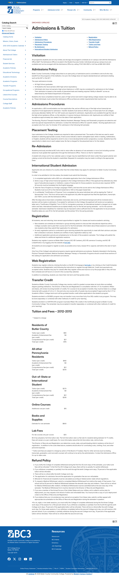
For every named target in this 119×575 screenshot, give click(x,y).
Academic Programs (10, 81)
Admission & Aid (54, 10)
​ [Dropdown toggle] (42, 10)
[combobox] (100, 19)
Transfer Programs (9, 86)
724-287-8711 (12, 553)
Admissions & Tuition (10, 55)
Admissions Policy (41, 40)
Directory (55, 543)
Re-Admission (40, 47)
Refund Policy (93, 47)
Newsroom (55, 536)
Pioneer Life (71, 10)
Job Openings (56, 546)
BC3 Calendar (56, 549)
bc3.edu (67, 243)
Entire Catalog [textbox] (6, 26)
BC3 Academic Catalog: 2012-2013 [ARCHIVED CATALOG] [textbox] (99, 19)
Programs (36, 10)
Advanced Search (8, 33)
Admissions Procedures (43, 42)
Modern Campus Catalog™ (83, 574)
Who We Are (104, 10)
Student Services (9, 63)
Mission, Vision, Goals (10, 41)
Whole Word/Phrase (9, 31)
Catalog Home (8, 37)
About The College (9, 50)
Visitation (38, 37)
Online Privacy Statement (28, 568)
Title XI (56, 568)
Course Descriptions (10, 99)
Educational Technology (11, 72)
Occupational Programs (11, 90)
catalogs (31, 574)
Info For (84, 2)
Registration (93, 37)
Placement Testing (41, 44)
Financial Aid (7, 59)
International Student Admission (46, 49)
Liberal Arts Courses (10, 95)
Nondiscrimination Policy (44, 568)
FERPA (62, 568)
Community (88, 10)
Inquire (77, 2)
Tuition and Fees (94, 44)
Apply (65, 2)
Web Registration (95, 40)
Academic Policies (9, 68)
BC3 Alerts (55, 540)
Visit (70, 2)
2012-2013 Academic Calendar (13, 46)
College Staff (7, 103)
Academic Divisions (10, 77)
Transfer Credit (94, 42)
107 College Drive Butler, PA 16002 (14, 549)
